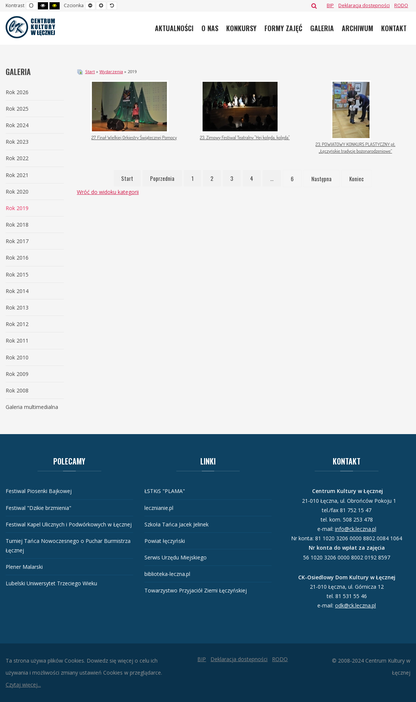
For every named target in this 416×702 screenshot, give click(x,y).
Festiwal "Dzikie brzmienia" (38, 507)
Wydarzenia (111, 71)
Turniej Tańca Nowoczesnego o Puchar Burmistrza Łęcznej (68, 545)
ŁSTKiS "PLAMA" (164, 491)
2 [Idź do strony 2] (211, 178)
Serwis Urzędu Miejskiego (175, 557)
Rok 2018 (17, 224)
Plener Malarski (24, 566)
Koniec (356, 178)
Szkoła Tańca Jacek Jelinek (176, 524)
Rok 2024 (17, 125)
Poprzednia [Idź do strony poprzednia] (162, 178)
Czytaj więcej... (23, 684)
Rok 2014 (17, 291)
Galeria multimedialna (32, 406)
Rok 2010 (17, 357)
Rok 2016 (17, 257)
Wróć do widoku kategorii (108, 191)
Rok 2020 (17, 191)
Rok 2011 (17, 340)
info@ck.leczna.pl (355, 528)
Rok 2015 (17, 274)
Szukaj (314, 5)
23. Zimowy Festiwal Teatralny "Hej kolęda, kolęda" (245, 137)
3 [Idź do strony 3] (231, 178)
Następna (321, 178)
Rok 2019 (17, 208)
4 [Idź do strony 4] (251, 178)
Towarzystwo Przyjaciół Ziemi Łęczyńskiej (195, 590)
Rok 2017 (17, 241)
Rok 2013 (17, 307)
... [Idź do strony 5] (271, 178)
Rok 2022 (17, 158)
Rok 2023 (17, 141)
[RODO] (401, 5)
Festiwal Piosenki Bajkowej (39, 491)
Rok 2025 (17, 108)
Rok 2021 (17, 175)
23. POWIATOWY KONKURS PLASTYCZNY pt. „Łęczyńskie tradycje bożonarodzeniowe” (355, 147)
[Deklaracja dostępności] (364, 5)
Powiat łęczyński (164, 540)
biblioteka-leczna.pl (167, 573)
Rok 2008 (17, 390)
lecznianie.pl (158, 507)
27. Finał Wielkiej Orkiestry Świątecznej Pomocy (134, 137)
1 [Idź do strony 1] (192, 178)
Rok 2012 (17, 324)
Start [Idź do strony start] (127, 178)
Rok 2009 (17, 373)
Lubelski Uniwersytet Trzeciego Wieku (51, 583)
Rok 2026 (17, 92)
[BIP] (330, 5)
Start (90, 71)
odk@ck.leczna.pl (355, 605)
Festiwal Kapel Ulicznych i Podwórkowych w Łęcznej (69, 524)
